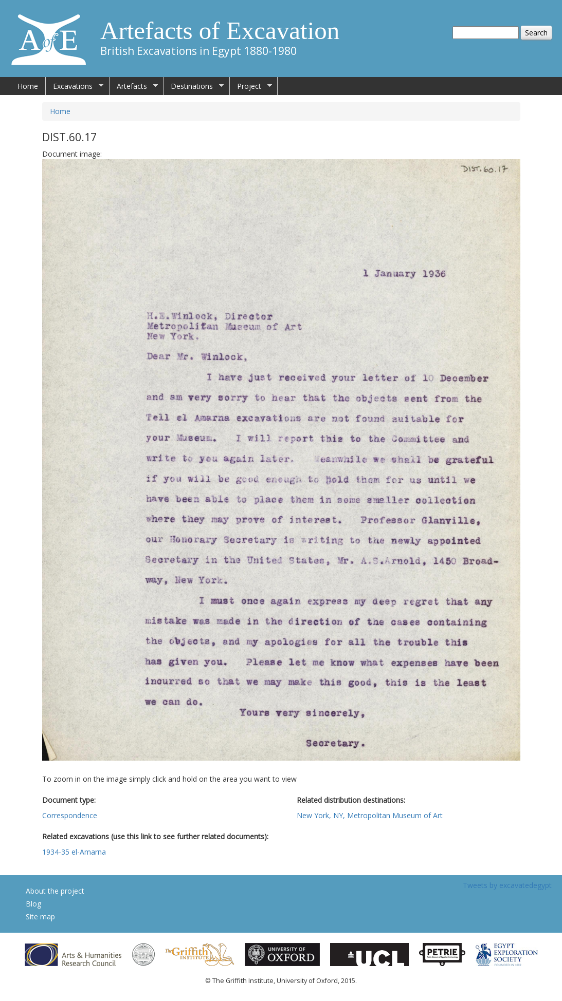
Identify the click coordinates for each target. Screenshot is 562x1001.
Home (27, 86)
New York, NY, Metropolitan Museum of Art (370, 815)
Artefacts (134, 86)
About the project (55, 891)
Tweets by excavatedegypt (507, 885)
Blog (33, 904)
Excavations (74, 86)
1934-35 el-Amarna (74, 852)
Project (251, 86)
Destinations (194, 86)
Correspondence (69, 815)
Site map (40, 916)
